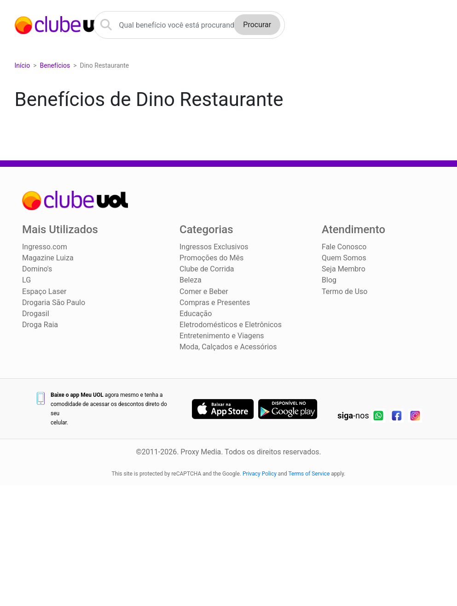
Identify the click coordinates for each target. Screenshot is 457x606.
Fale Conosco (344, 247)
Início (22, 66)
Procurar (257, 25)
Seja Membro (343, 269)
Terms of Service (309, 474)
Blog (329, 280)
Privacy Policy (260, 474)
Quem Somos (344, 258)
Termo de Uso (344, 291)
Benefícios (55, 66)
